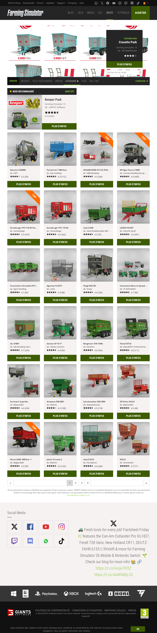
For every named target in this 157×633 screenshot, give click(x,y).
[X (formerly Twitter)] (102, 3)
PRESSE (132, 610)
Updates (50, 2)
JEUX (80, 12)
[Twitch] (126, 3)
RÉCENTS (25, 81)
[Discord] (132, 3)
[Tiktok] (138, 3)
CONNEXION (140, 81)
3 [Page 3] (81, 483)
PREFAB (58, 81)
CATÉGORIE (70, 81)
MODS (109, 12)
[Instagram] (120, 3)
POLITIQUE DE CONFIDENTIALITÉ (52, 610)
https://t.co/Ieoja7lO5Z (113, 568)
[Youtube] (114, 3)
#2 (80, 536)
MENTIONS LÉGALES (115, 610)
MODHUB (13, 81)
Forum (40, 2)
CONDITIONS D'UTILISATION (87, 610)
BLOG (71, 12)
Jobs (82, 2)
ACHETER (140, 12)
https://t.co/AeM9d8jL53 (113, 574)
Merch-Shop (14, 2)
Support (61, 2)
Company (72, 2)
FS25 (84, 81)
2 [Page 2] (75, 483)
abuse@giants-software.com (78, 495)
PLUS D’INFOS (124, 64)
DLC (100, 12)
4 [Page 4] (87, 483)
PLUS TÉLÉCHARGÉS (42, 81)
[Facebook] (108, 3)
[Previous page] (146, 483)
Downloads (28, 2)
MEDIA (90, 12)
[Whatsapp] (96, 3)
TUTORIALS (123, 12)
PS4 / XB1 (94, 81)
